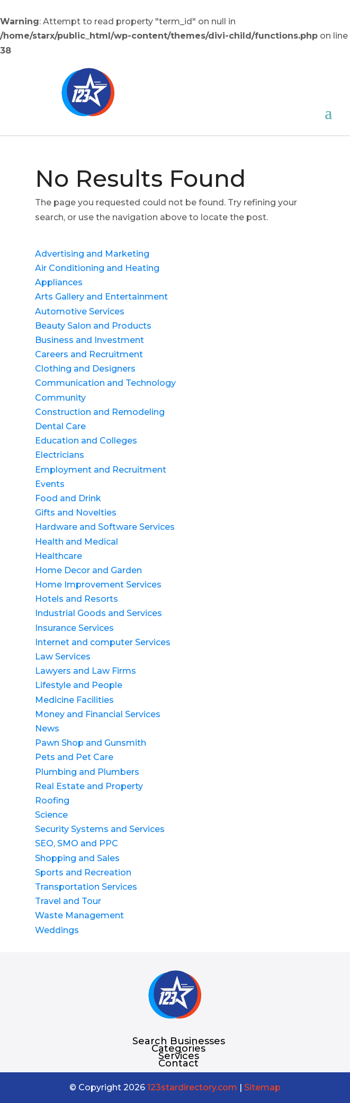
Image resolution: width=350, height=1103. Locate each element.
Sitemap (262, 1087)
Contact (178, 1063)
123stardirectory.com (192, 1087)
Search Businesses (178, 1041)
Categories (178, 1048)
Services (178, 1056)
